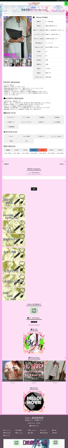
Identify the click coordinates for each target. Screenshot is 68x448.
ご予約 (54, 372)
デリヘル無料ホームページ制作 (42, 445)
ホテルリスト (6, 377)
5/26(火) (60, 150)
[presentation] (12, 183)
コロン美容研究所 (34, 3)
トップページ (7, 372)
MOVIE (54, 374)
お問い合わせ (7, 374)
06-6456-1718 (34, 367)
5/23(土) (34, 150)
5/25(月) (51, 150)
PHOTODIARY (44, 374)
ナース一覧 (43, 372)
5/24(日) (43, 150)
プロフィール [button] (7, 13)
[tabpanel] (18, 37)
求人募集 (30, 374)
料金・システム (32, 372)
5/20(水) (8, 150)
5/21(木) (16, 150)
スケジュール (19, 374)
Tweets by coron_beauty (34, 267)
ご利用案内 (19, 372)
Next (30, 41)
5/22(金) (25, 150)
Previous (4, 41)
